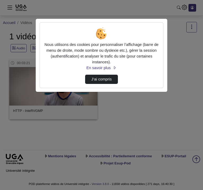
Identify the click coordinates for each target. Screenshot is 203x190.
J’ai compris (101, 79)
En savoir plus (101, 68)
